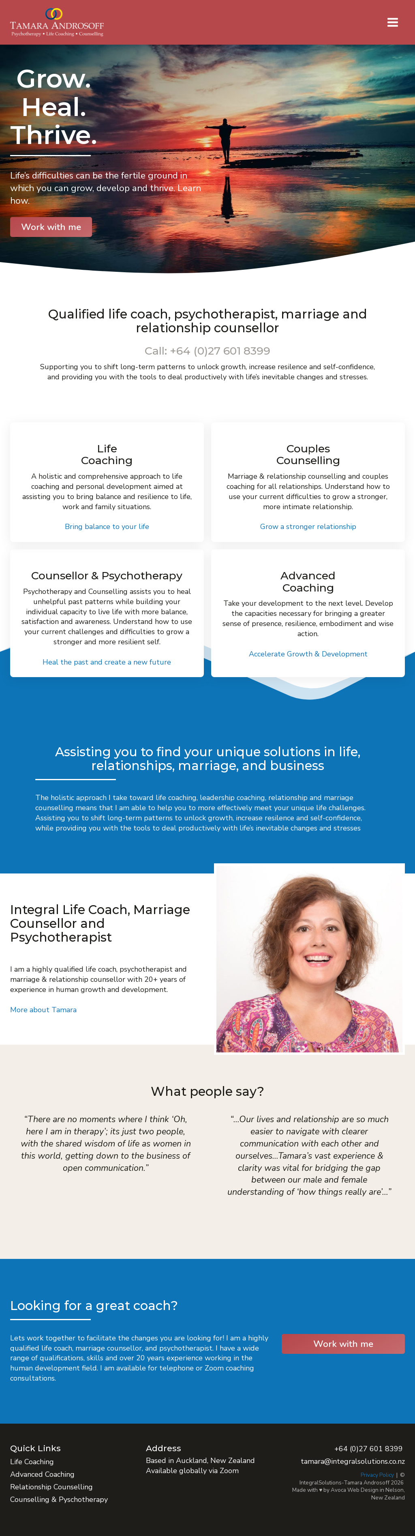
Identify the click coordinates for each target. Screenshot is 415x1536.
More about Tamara (43, 1010)
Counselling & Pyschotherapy (59, 1499)
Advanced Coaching (42, 1474)
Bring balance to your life (107, 526)
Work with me (51, 227)
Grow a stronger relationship (308, 526)
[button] (393, 22)
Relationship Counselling (51, 1487)
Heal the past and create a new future (107, 662)
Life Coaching (32, 1462)
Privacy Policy (377, 1475)
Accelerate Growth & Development (308, 654)
